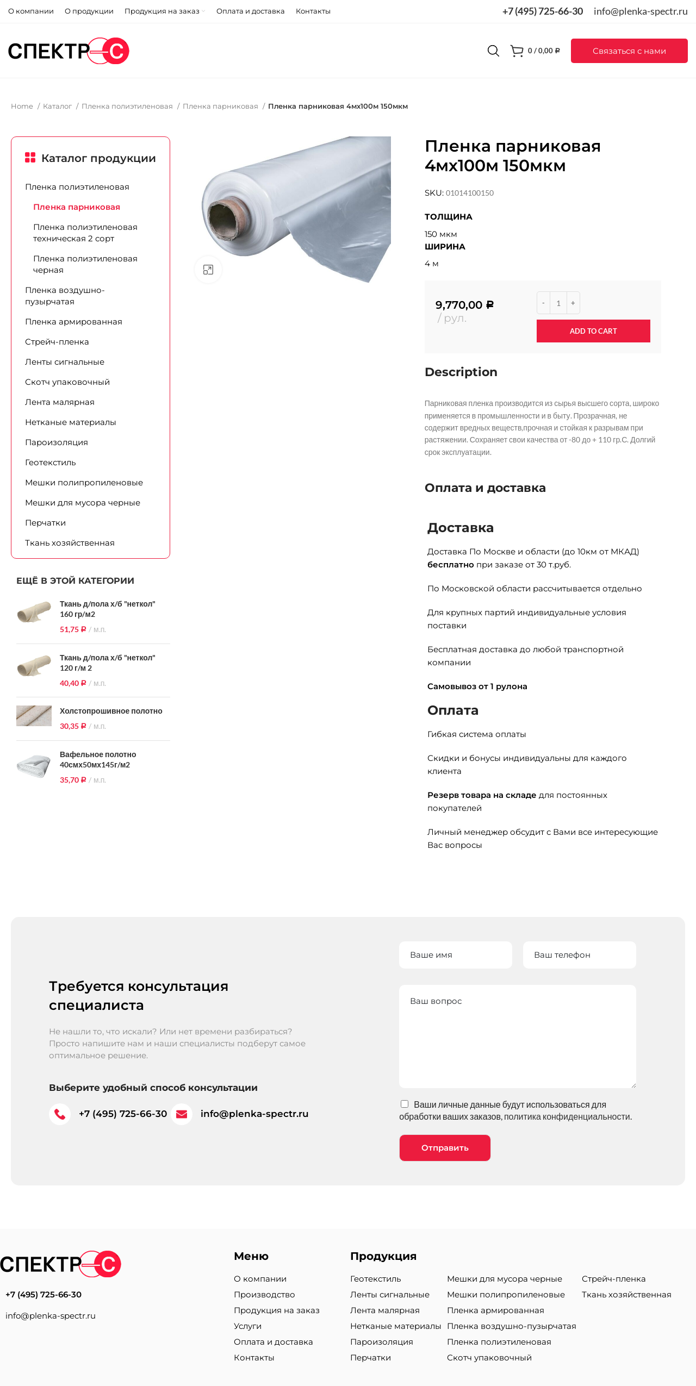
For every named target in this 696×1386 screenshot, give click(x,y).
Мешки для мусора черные (82, 502)
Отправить (445, 1147)
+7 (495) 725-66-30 (542, 11)
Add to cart (593, 331)
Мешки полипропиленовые (84, 482)
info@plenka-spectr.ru (641, 11)
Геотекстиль (50, 462)
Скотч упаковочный (67, 382)
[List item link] (111, 1294)
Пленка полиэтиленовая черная (85, 264)
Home (23, 106)
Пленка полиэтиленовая (128, 106)
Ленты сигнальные (64, 362)
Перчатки (45, 522)
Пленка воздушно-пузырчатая (65, 296)
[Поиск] (493, 50)
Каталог (58, 106)
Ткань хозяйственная (70, 543)
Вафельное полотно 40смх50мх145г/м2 (98, 760)
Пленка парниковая (221, 106)
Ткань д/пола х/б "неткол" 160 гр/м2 (108, 609)
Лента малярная (60, 402)
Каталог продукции (98, 158)
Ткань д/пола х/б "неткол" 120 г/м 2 (108, 663)
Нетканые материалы (70, 422)
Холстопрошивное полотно (111, 710)
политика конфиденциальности (567, 1116)
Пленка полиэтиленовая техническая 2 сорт (85, 233)
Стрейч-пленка (57, 341)
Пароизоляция (56, 442)
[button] (629, 51)
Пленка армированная (73, 321)
